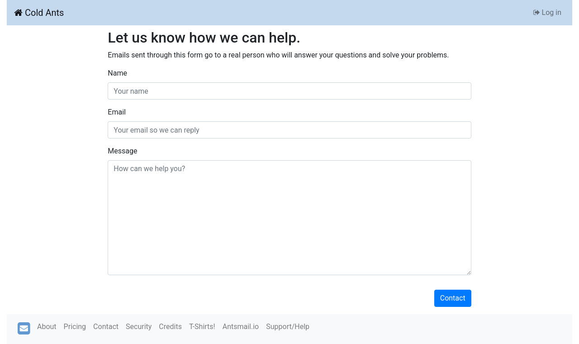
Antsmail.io (241, 326)
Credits (170, 326)
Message (122, 151)
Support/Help (287, 326)
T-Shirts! (202, 326)
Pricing (75, 326)
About (47, 326)
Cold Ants (39, 12)
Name (117, 73)
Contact (452, 298)
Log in (547, 12)
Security (139, 326)
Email (117, 112)
